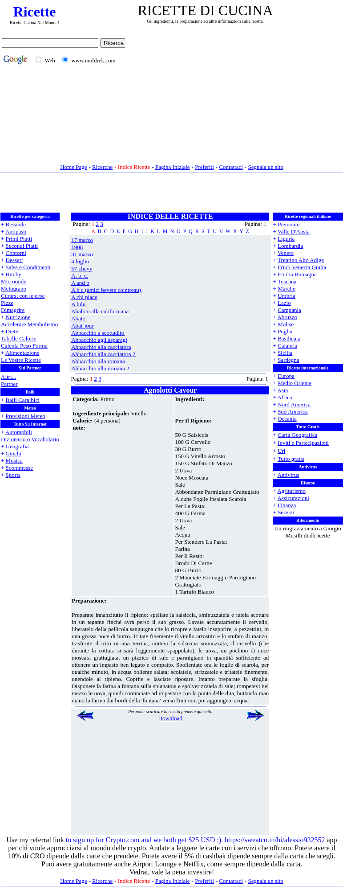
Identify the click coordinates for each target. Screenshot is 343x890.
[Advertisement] (236, 99)
